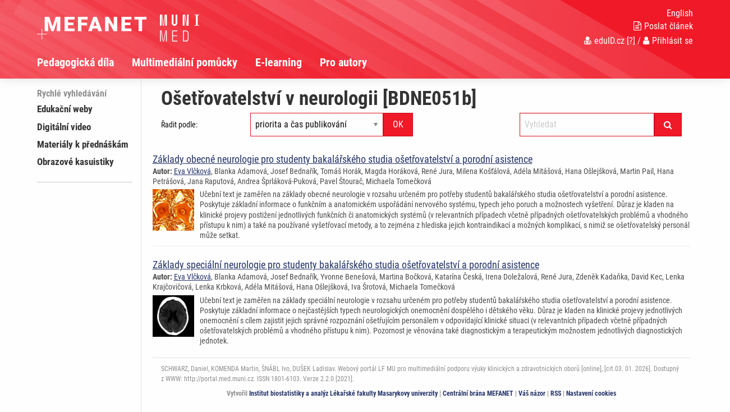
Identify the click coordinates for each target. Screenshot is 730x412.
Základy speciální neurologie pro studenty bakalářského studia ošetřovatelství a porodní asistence (346, 265)
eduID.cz (604, 40)
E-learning (278, 62)
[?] (631, 40)
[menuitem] (84, 62)
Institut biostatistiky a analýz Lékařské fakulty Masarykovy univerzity (343, 393)
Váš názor (531, 393)
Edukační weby (65, 109)
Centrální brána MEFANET (478, 393)
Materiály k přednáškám (82, 144)
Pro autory (343, 62)
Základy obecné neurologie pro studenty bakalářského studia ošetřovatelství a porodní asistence (342, 159)
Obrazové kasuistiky (75, 161)
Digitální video (64, 126)
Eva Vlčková (192, 171)
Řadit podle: (179, 124)
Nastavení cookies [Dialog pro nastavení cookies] (591, 393)
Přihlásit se (668, 40)
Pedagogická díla (75, 62)
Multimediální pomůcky (184, 62)
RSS (555, 393)
